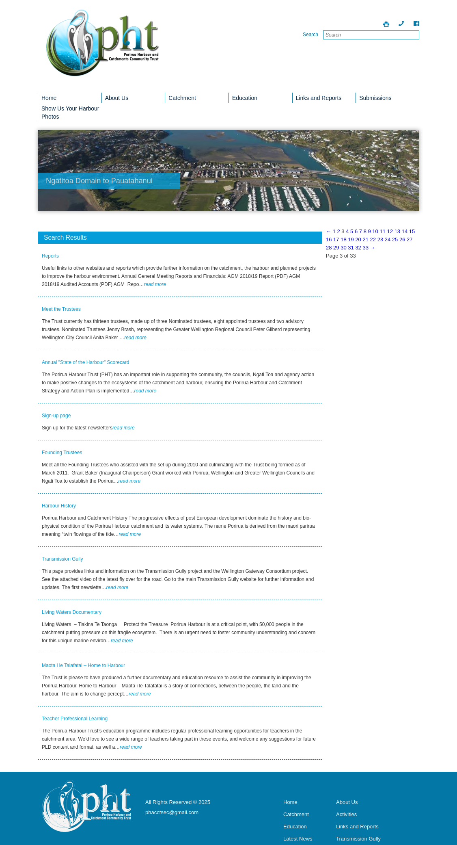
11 (382, 231)
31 (351, 248)
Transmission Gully (62, 559)
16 (329, 239)
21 (365, 239)
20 (358, 239)
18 (343, 239)
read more (155, 284)
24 (387, 239)
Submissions (375, 98)
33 (365, 248)
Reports (50, 256)
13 (397, 231)
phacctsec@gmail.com (171, 812)
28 (329, 248)
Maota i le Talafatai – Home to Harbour (83, 665)
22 (373, 239)
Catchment (182, 98)
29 (336, 248)
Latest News (298, 839)
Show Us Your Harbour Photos (70, 112)
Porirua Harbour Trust (103, 48)
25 (395, 239)
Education (244, 98)
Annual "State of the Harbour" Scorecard (85, 362)
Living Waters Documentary (71, 612)
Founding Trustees (62, 452)
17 (336, 239)
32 (358, 248)
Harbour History (59, 506)
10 (375, 231)
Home (48, 98)
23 (380, 239)
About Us (117, 98)
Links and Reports (319, 98)
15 (412, 231)
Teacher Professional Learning (75, 719)
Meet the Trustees (61, 309)
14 (404, 231)
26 (402, 239)
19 (351, 239)
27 (409, 239)
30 (343, 248)
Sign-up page (56, 415)
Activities (346, 814)
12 (390, 231)
